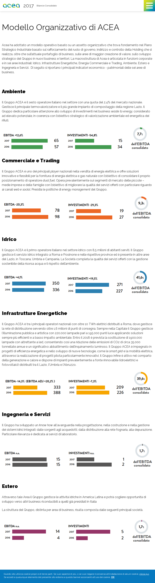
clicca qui (144, 574)
